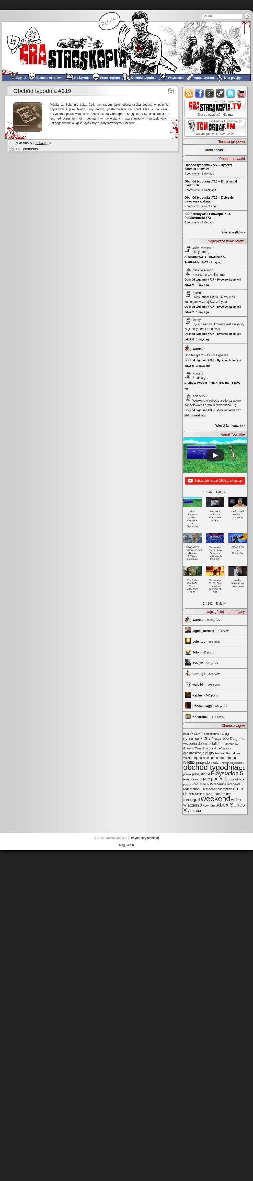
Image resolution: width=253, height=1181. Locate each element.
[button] (221, 492)
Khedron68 (200, 717)
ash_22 (197, 663)
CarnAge (198, 674)
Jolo (195, 652)
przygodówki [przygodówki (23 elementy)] (191, 784)
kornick (197, 349)
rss (189, 93)
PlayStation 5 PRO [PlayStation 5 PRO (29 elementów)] (196, 779)
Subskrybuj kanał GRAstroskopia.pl (215, 481)
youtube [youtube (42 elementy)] (194, 811)
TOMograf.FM (214, 127)
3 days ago (203, 365)
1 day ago (216, 262)
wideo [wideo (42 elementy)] (236, 800)
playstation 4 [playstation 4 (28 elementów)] (201, 774)
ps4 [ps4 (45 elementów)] (203, 784)
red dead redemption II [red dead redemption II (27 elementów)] (219, 789)
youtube (241, 93)
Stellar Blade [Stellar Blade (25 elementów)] (203, 794)
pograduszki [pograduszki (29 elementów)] (236, 779)
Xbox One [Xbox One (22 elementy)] (209, 805)
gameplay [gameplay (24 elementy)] (231, 743)
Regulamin (126, 845)
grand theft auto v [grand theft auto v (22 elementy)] (220, 748)
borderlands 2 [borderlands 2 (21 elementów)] (212, 733)
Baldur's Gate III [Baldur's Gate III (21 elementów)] (193, 733)
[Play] (215, 455)
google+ (210, 93)
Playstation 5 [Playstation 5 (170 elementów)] (227, 773)
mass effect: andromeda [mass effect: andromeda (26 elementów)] (219, 758)
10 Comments (27, 149)
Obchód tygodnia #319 (42, 91)
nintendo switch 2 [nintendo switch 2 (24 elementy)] (233, 762)
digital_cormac (203, 631)
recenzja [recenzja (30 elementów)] (220, 784)
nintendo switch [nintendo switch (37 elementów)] (208, 762)
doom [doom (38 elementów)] (202, 744)
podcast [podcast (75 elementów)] (219, 778)
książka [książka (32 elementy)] (196, 758)
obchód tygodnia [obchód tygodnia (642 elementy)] (210, 767)
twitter (231, 93)
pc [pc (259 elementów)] (242, 767)
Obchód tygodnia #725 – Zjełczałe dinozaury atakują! (209, 199)
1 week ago (198, 415)
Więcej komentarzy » (230, 425)
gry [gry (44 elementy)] (211, 753)
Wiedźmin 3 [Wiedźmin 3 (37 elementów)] (192, 805)
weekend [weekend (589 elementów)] (215, 799)
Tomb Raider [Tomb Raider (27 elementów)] (222, 794)
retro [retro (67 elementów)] (240, 788)
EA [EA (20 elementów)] (209, 743)
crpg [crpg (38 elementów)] (225, 734)
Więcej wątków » (233, 232)
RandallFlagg (202, 706)
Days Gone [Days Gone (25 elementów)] (221, 738)
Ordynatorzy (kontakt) (144, 838)
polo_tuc (198, 641)
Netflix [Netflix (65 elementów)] (189, 762)
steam (220, 93)
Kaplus (197, 695)
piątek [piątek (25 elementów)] (187, 774)
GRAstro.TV (214, 108)
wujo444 (198, 684)
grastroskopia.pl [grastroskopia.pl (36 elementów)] (195, 753)
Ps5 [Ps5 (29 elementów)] (210, 784)
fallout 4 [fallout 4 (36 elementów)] (218, 744)
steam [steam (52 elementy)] (188, 793)
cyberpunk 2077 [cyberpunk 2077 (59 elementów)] (198, 738)
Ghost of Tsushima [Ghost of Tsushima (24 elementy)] (195, 748)
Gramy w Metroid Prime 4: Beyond (207, 382)
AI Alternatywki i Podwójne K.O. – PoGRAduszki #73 (209, 216)
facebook (199, 93)
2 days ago (203, 339)
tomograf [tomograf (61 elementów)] (191, 799)
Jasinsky (25, 143)
